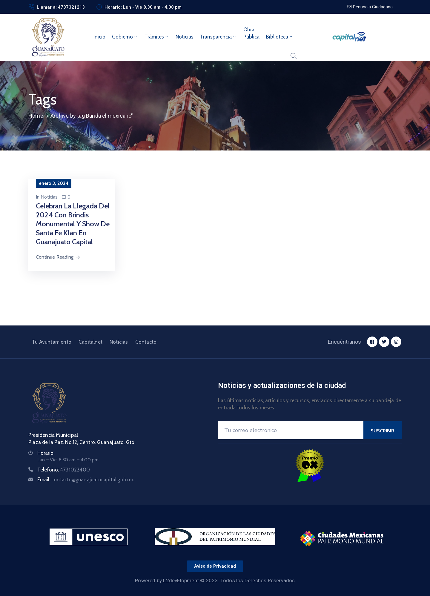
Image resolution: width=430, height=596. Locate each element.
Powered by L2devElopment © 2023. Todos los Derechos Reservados (215, 580)
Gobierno (125, 37)
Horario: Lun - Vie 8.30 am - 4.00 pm (143, 7)
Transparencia (218, 37)
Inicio (99, 37)
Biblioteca (279, 37)
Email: (85, 480)
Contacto (146, 342)
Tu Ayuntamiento (51, 342)
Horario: (45, 453)
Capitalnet (90, 342)
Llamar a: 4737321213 (61, 7)
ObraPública (251, 33)
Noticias (185, 37)
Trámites (157, 37)
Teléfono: (63, 470)
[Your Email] (290, 430)
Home (35, 116)
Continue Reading (58, 257)
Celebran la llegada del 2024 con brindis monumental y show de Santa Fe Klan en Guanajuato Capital (73, 224)
